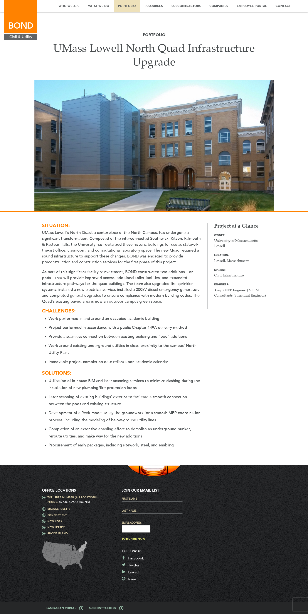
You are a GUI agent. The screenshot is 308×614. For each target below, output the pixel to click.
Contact (283, 6)
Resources (154, 6)
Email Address (132, 522)
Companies (218, 6)
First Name (129, 498)
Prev (26, 147)
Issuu (132, 579)
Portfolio (127, 6)
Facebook (136, 558)
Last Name (129, 510)
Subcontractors (186, 6)
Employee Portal (252, 6)
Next (281, 147)
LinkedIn (134, 572)
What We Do (98, 6)
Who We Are (69, 6)
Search (301, 6)
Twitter (134, 565)
